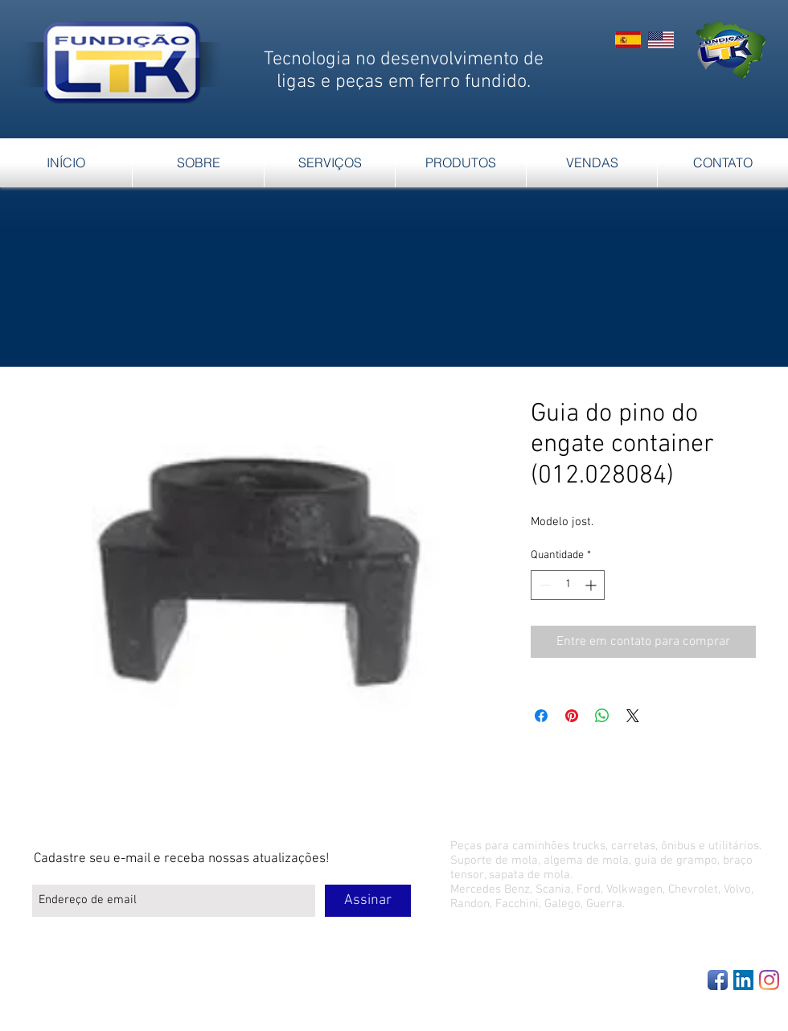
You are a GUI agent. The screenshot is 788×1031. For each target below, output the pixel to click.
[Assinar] (368, 901)
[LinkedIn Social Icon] (743, 980)
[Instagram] (769, 980)
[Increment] (592, 585)
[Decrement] (543, 585)
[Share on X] (632, 715)
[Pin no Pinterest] (571, 715)
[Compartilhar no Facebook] (541, 715)
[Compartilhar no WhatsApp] (602, 715)
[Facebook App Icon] (718, 980)
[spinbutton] (567, 585)
